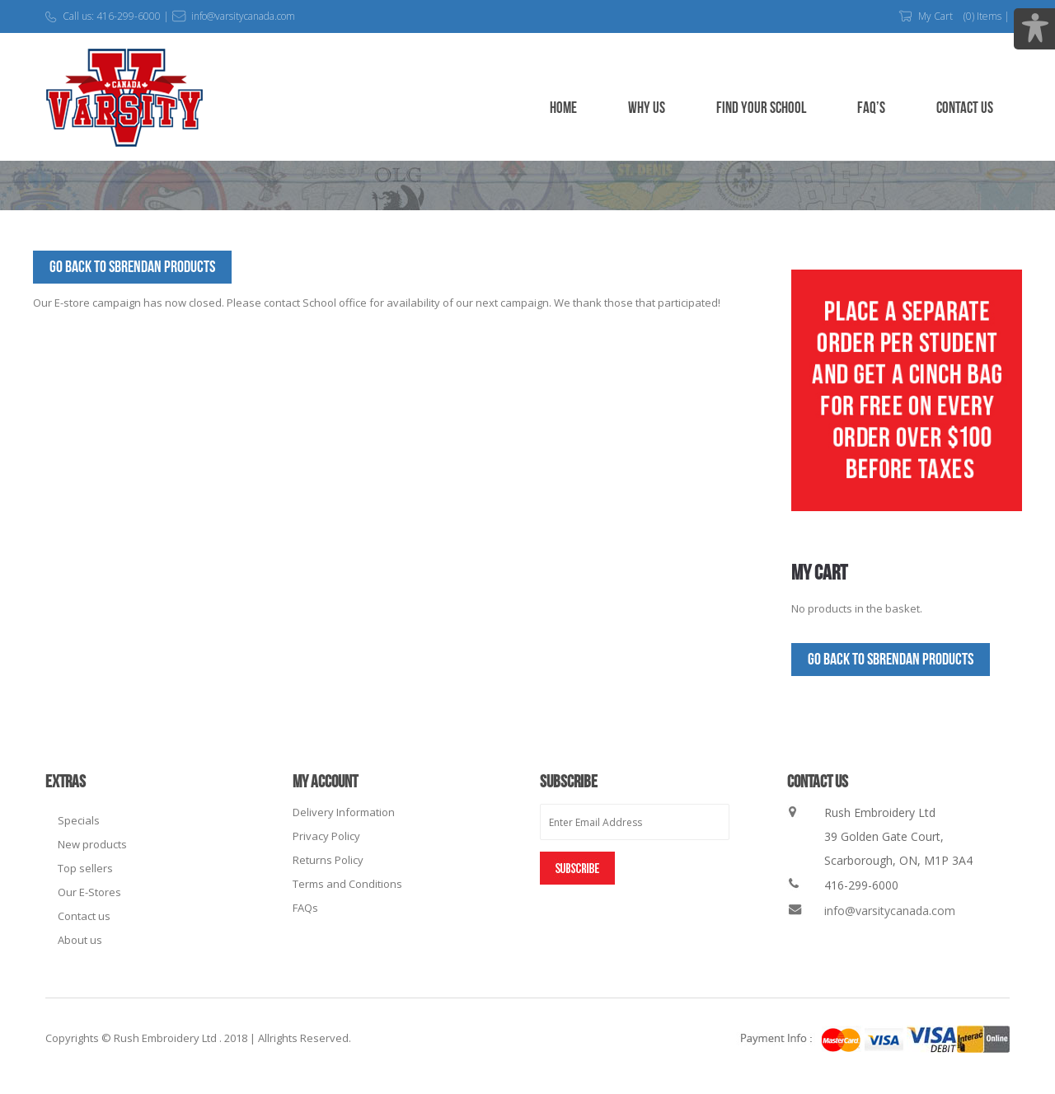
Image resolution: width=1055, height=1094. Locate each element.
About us (80, 939)
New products (92, 844)
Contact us (84, 916)
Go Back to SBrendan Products (132, 267)
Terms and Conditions (347, 883)
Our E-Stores (89, 892)
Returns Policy (328, 859)
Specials (79, 820)
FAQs (305, 907)
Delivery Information (344, 812)
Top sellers (85, 868)
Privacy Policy (326, 836)
